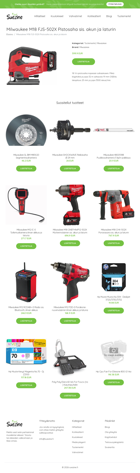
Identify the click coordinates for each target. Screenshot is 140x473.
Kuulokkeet (57, 16)
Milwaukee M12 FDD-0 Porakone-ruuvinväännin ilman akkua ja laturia (70, 309)
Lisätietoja (83, 62)
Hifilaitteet (39, 16)
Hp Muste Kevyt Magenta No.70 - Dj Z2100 (26, 374)
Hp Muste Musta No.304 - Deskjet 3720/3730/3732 (113, 299)
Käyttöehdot (111, 438)
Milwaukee (102, 44)
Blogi (109, 16)
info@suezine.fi (46, 440)
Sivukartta (109, 448)
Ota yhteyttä (111, 433)
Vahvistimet (75, 16)
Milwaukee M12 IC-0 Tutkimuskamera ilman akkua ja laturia (26, 233)
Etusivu (9, 35)
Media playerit (78, 443)
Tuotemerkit (124, 16)
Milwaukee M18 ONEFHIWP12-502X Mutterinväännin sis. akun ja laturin (70, 232)
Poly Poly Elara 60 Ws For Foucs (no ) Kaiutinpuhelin (70, 384)
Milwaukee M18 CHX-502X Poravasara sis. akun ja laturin (114, 232)
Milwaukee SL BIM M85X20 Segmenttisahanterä (26, 157)
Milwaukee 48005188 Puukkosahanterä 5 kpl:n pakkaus (114, 157)
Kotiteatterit (94, 16)
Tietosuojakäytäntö (114, 443)
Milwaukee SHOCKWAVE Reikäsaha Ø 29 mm (70, 157)
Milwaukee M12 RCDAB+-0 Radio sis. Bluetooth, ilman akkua (26, 309)
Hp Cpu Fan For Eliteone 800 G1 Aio (113, 372)
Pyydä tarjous (115, 4)
